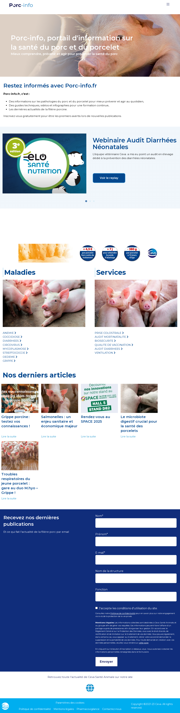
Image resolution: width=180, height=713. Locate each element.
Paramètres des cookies (70, 702)
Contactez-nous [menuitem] (111, 709)
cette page (143, 642)
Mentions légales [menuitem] (64, 709)
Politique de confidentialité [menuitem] (35, 709)
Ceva (158, 704)
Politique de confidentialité (122, 613)
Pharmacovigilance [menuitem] (88, 709)
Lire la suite (8, 436)
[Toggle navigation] (168, 5)
